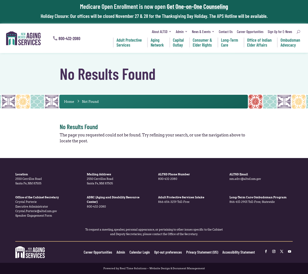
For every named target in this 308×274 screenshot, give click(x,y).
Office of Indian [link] (259, 42)
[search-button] (298, 32)
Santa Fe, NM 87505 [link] (28, 183)
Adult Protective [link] (129, 42)
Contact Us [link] (226, 31)
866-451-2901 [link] (238, 202)
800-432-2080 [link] (167, 179)
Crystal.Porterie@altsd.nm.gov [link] (36, 211)
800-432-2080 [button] (69, 38)
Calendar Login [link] (139, 252)
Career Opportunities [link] (250, 31)
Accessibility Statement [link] (238, 252)
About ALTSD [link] (160, 31)
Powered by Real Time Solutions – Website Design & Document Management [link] (154, 268)
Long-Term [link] (229, 42)
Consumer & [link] (202, 42)
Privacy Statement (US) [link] (202, 252)
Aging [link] (157, 42)
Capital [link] (178, 42)
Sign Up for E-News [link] (280, 31)
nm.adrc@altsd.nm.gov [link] (245, 179)
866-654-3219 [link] (167, 202)
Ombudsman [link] (290, 42)
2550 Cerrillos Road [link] (28, 179)
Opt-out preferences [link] (168, 252)
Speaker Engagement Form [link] (33, 215)
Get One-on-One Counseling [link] (197, 6)
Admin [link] (180, 31)
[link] (23, 38)
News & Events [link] (201, 31)
